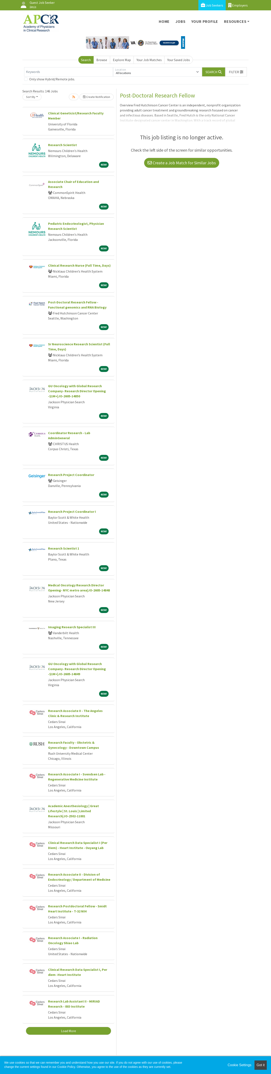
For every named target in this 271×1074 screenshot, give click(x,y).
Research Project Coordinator (71, 475)
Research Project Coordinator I (72, 511)
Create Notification (96, 97)
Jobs (180, 21)
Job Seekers (212, 5)
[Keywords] (68, 72)
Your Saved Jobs (178, 60)
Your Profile (204, 21)
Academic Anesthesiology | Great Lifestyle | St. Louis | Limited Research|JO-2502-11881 (73, 811)
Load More (68, 1031)
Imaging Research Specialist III (72, 627)
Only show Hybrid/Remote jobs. (52, 79)
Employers (238, 5)
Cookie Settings (239, 1065)
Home (164, 21)
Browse (101, 60)
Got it (261, 1065)
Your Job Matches (149, 60)
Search (86, 60)
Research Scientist (62, 145)
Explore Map (122, 60)
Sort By (30, 97)
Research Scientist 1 (63, 548)
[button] (236, 72)
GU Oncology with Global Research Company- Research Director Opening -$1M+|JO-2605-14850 (77, 391)
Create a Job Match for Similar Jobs (182, 162)
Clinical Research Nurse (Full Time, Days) (79, 265)
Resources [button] (235, 21)
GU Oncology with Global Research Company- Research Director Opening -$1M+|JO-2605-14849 (77, 669)
